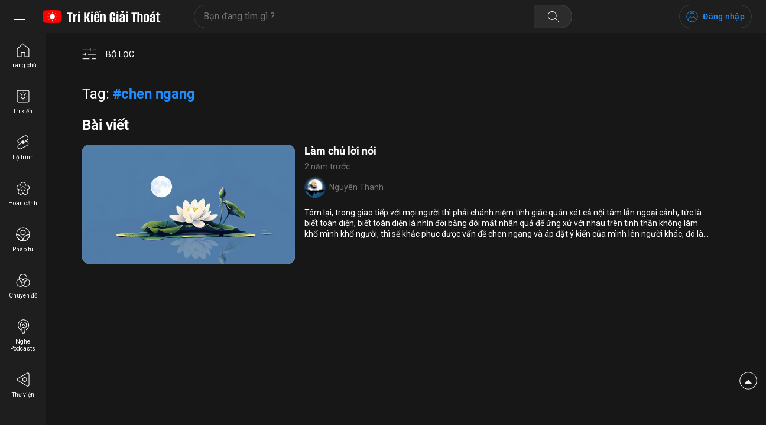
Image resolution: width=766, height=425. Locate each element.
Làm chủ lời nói (340, 151)
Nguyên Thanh (356, 187)
